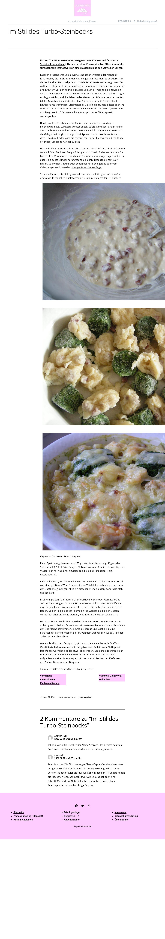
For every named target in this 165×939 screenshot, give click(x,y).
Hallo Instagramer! (23, 819)
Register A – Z (71, 816)
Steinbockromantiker (52, 64)
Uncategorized (85, 697)
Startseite (18, 812)
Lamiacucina (72, 74)
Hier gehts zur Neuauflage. (87, 167)
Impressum (120, 812)
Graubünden (68, 78)
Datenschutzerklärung (126, 816)
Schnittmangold (97, 89)
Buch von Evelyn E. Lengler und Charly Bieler (80, 152)
